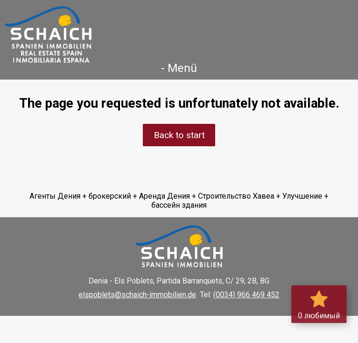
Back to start (179, 135)
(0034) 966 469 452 (246, 294)
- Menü (179, 68)
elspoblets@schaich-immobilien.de (137, 294)
